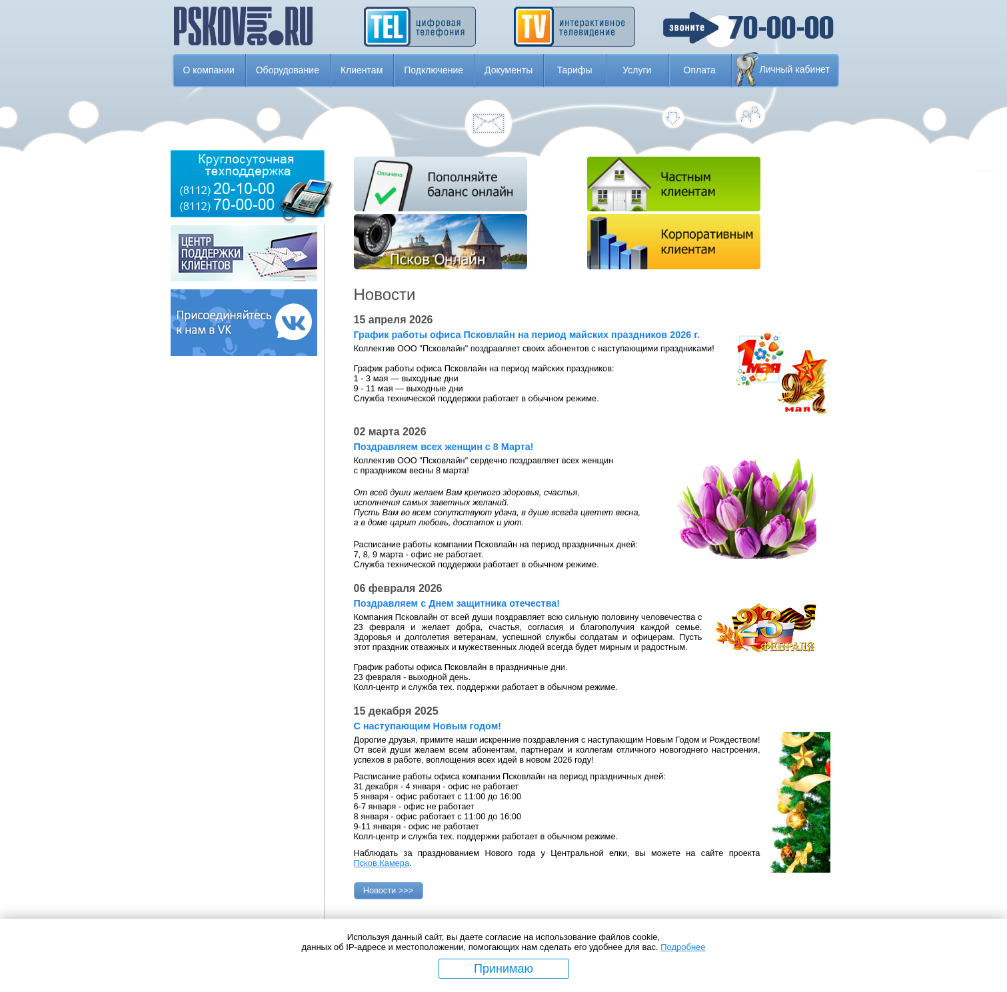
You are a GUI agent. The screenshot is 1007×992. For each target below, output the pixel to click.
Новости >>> (388, 890)
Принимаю (503, 968)
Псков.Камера (382, 863)
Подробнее (682, 947)
